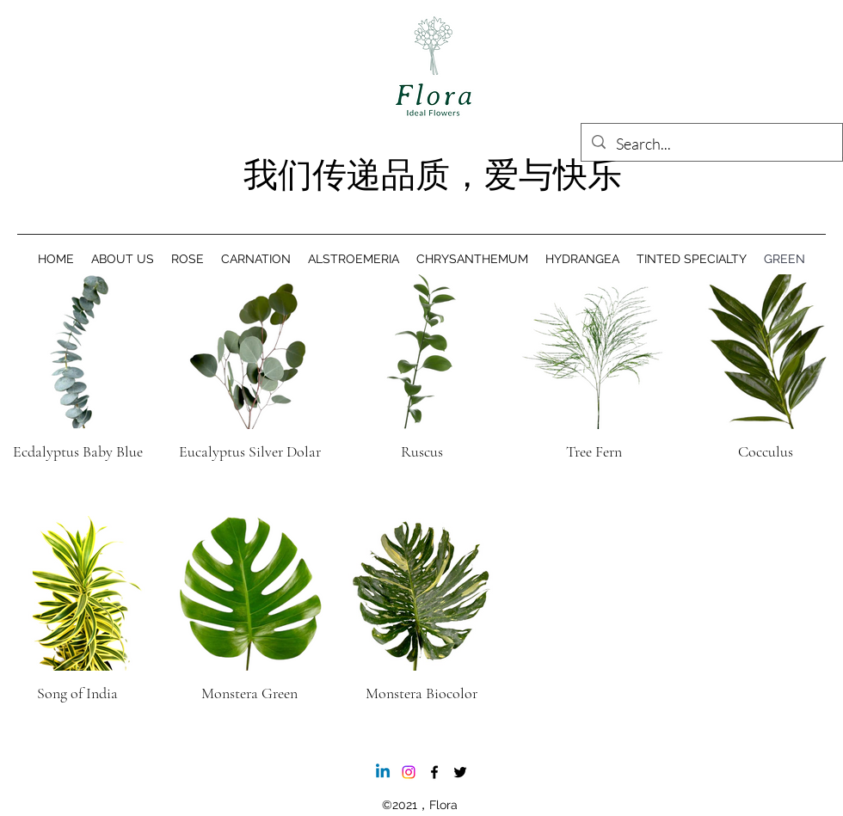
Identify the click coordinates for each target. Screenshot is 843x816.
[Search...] (711, 144)
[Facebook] (434, 772)
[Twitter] (460, 772)
